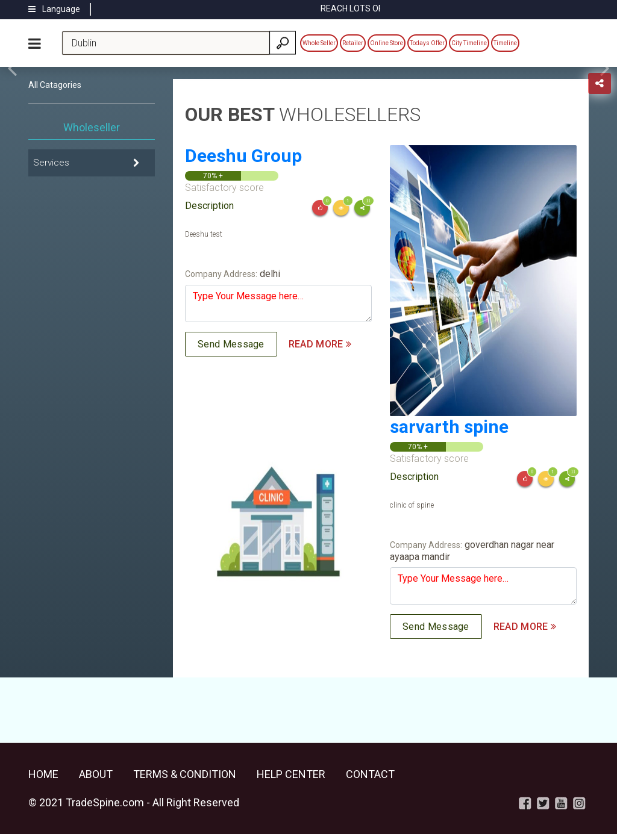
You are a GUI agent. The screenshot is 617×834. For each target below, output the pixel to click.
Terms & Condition (184, 774)
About (96, 774)
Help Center (291, 774)
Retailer (352, 43)
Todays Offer (427, 43)
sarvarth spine (449, 426)
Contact (370, 774)
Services (51, 162)
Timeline (505, 43)
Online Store (386, 43)
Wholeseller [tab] (91, 127)
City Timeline (469, 43)
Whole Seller (319, 43)
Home (43, 774)
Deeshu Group (243, 155)
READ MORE (320, 344)
